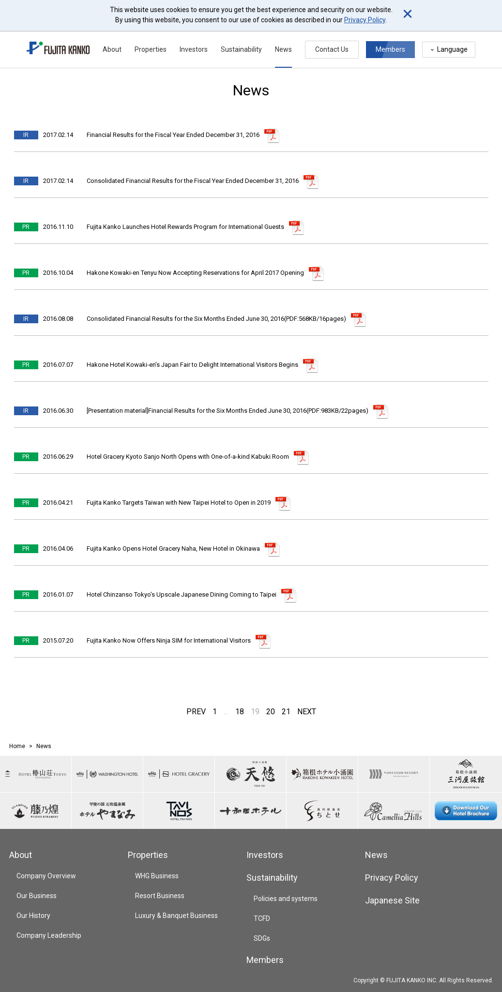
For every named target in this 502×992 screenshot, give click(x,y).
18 (239, 711)
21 (286, 711)
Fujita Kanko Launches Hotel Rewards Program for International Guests (185, 226)
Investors (194, 49)
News (283, 49)
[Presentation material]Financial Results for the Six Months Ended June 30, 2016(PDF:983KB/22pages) (227, 410)
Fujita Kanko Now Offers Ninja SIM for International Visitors (169, 640)
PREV (196, 711)
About (112, 49)
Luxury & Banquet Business (176, 915)
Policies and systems (286, 898)
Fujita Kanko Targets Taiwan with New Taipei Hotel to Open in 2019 (179, 502)
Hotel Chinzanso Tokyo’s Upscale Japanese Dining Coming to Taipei (181, 594)
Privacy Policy (364, 20)
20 (270, 711)
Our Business (36, 896)
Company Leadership (48, 935)
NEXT (306, 711)
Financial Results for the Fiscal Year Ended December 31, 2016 (173, 134)
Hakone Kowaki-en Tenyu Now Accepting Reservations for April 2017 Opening (195, 272)
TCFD (262, 918)
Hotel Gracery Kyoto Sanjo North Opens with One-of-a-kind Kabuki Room (188, 456)
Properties (151, 49)
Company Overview (46, 876)
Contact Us (332, 49)
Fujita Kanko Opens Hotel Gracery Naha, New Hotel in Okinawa (173, 548)
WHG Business (157, 876)
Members (390, 49)
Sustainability (241, 49)
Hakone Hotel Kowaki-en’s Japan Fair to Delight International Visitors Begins (192, 364)
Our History (33, 915)
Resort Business (159, 896)
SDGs (262, 938)
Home (17, 746)
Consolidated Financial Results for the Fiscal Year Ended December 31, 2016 (193, 180)
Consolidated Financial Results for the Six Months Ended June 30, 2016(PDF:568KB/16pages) (216, 318)
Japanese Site (392, 900)
